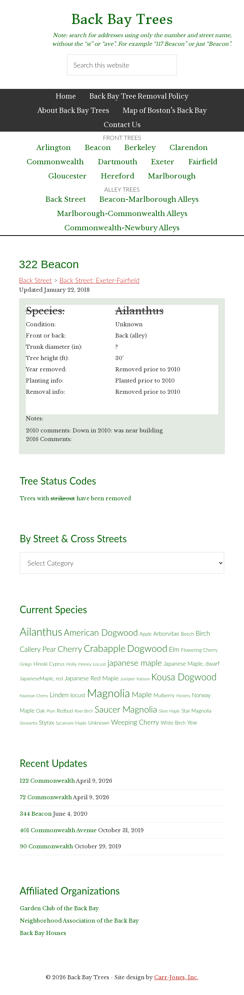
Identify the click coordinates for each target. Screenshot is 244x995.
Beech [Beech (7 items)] (187, 634)
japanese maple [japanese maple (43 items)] (134, 662)
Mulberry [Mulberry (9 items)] (163, 695)
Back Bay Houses (43, 933)
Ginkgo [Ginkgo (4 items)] (26, 664)
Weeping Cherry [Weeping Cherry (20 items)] (135, 722)
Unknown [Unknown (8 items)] (99, 723)
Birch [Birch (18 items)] (203, 633)
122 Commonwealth (47, 780)
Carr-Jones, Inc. (176, 977)
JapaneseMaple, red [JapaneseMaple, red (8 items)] (41, 678)
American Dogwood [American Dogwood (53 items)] (101, 632)
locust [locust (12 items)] (77, 695)
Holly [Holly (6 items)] (71, 664)
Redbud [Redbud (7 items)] (65, 711)
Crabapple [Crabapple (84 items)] (105, 648)
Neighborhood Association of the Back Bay (79, 920)
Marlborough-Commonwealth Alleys (122, 214)
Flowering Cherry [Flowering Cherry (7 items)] (199, 650)
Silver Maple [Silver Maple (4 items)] (169, 710)
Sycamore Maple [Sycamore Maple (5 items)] (71, 722)
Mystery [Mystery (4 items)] (183, 695)
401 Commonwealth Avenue (58, 830)
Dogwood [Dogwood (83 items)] (147, 648)
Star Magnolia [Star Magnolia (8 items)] (196, 711)
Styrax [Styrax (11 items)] (46, 722)
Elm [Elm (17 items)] (174, 649)
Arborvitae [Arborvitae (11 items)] (166, 633)
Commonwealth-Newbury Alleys (122, 228)
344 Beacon (36, 813)
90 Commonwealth (46, 846)
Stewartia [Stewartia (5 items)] (28, 722)
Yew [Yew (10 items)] (192, 722)
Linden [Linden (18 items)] (59, 695)
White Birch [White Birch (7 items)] (173, 723)
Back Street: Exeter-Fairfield (100, 280)
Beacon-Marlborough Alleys (149, 199)
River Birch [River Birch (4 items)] (83, 710)
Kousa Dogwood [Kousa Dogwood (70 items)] (184, 676)
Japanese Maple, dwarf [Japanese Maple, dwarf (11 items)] (192, 663)
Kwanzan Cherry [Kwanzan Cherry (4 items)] (34, 695)
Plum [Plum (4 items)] (50, 710)
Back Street (65, 199)
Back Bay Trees (122, 19)
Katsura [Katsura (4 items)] (143, 678)
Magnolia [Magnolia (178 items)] (108, 692)
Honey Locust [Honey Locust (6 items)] (92, 664)
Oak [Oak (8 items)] (40, 711)
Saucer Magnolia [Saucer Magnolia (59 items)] (126, 709)
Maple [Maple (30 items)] (142, 694)
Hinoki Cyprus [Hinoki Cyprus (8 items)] (48, 664)
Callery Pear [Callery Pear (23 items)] (38, 649)
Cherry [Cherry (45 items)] (70, 649)
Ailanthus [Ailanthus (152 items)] (41, 631)
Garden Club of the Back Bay (59, 908)
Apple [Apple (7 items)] (146, 634)
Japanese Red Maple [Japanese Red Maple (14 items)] (92, 678)
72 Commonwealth (46, 797)
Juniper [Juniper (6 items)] (127, 678)
